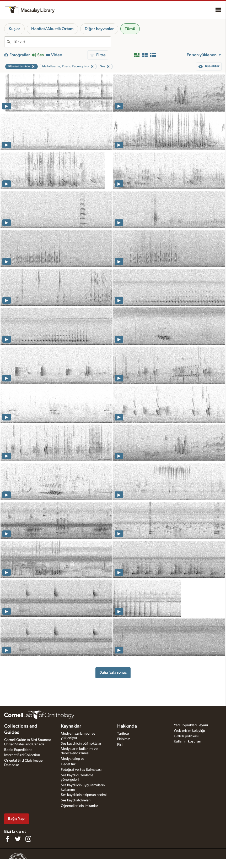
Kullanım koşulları (187, 741)
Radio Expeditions (18, 750)
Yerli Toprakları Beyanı (191, 725)
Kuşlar (14, 29)
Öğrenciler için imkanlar (79, 806)
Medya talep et (72, 759)
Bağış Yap (16, 819)
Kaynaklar (71, 726)
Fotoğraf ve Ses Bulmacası (81, 770)
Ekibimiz (123, 739)
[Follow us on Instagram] (28, 839)
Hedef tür (68, 764)
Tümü (130, 29)
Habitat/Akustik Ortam (52, 29)
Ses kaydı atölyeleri (75, 800)
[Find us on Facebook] (7, 839)
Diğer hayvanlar (99, 29)
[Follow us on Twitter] (18, 839)
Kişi (119, 744)
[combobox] (62, 42)
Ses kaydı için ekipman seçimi (83, 795)
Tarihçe (123, 733)
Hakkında (127, 726)
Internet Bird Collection (22, 755)
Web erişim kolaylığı (189, 731)
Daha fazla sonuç (113, 672)
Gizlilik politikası (186, 736)
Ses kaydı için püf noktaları (81, 743)
